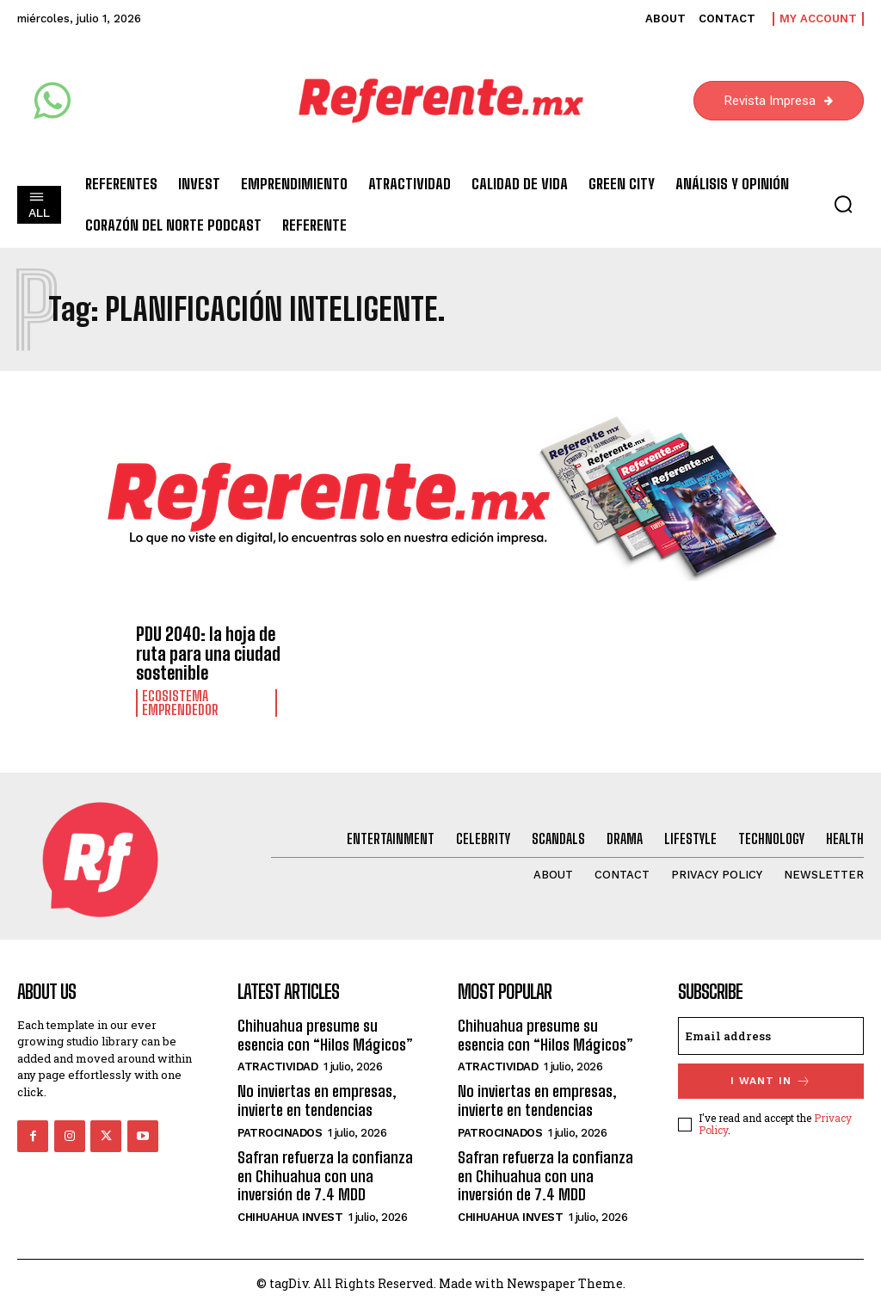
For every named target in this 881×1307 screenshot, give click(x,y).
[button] (843, 204)
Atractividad (277, 1065)
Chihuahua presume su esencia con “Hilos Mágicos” (324, 1034)
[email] (771, 1035)
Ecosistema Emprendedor (180, 702)
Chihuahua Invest (289, 1215)
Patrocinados (279, 1131)
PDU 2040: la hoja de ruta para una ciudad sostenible (208, 653)
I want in (770, 1080)
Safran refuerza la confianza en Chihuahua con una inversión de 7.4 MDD (325, 1174)
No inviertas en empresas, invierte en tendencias (317, 1100)
